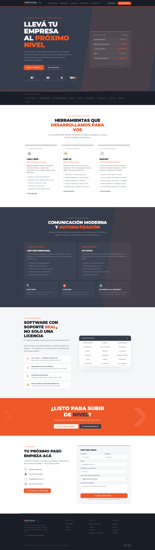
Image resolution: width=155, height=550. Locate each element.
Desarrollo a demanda (96, 533)
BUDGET (68, 530)
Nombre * (84, 454)
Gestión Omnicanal (95, 524)
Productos (53, 3)
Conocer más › (32, 193)
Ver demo (111, 3)
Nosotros (84, 3)
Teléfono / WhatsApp (88, 468)
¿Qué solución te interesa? (90, 475)
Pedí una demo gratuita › (66, 426)
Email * (83, 461)
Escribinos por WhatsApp (37, 491)
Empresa (108, 454)
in (125, 545)
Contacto (95, 3)
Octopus (91, 527)
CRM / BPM (69, 524)
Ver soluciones (53, 67)
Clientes (74, 3)
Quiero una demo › (33, 67)
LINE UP (68, 527)
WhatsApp (124, 3)
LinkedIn (115, 533)
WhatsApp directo (90, 426)
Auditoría (92, 530)
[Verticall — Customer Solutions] (32, 3)
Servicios (64, 3)
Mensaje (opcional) (87, 483)
